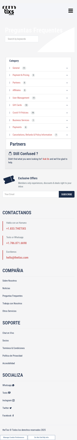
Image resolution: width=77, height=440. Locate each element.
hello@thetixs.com (17, 257)
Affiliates (17, 90)
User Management (21, 97)
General (16, 68)
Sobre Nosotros (9, 280)
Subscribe (66, 194)
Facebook (8, 415)
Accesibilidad (8, 363)
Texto (6, 393)
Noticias (6, 288)
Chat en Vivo (8, 333)
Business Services (21, 120)
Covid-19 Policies (20, 112)
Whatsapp (8, 385)
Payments (17, 127)
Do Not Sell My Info (41, 437)
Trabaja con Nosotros (12, 303)
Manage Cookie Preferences (13, 437)
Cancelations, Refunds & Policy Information (32, 134)
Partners (16, 82)
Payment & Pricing (21, 75)
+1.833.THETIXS (16, 228)
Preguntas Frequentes (12, 296)
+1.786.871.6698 (16, 243)
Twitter (7, 408)
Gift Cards (17, 105)
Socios (5, 340)
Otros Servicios (9, 311)
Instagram (8, 400)
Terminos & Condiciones (13, 348)
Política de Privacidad (12, 355)
